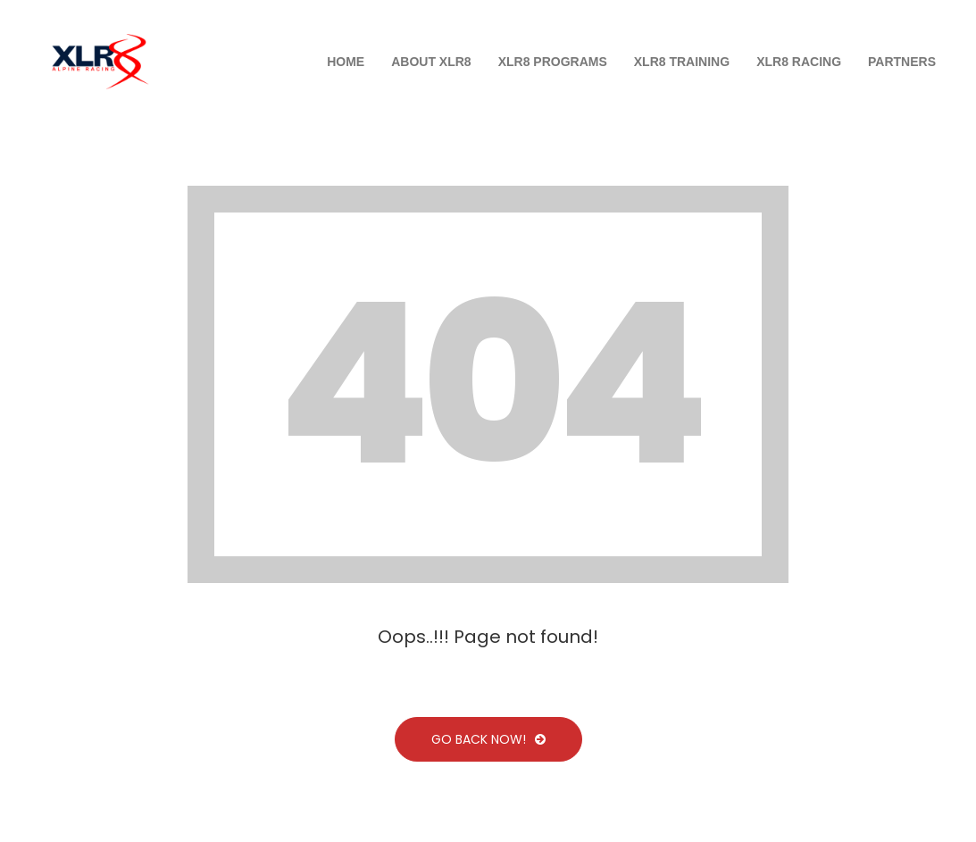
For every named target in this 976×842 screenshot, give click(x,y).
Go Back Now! (488, 739)
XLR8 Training (682, 61)
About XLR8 (431, 61)
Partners (902, 61)
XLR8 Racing (798, 61)
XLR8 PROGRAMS (552, 61)
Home (345, 61)
